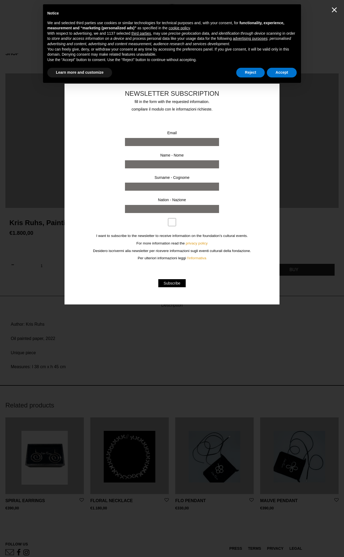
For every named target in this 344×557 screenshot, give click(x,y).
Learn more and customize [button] (79, 72)
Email (172, 133)
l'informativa (196, 258)
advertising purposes (250, 38)
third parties (141, 33)
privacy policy (197, 243)
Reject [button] (250, 72)
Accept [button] (281, 72)
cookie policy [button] (179, 28)
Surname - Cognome (172, 177)
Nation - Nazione (172, 200)
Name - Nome (172, 155)
